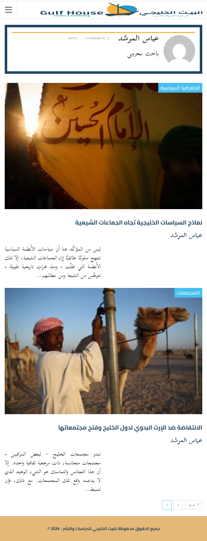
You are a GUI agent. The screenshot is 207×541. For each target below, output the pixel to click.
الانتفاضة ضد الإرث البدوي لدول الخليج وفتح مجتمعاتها (130, 427)
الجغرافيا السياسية (180, 87)
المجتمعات (188, 292)
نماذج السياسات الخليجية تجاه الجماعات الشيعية (138, 222)
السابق (193, 505)
